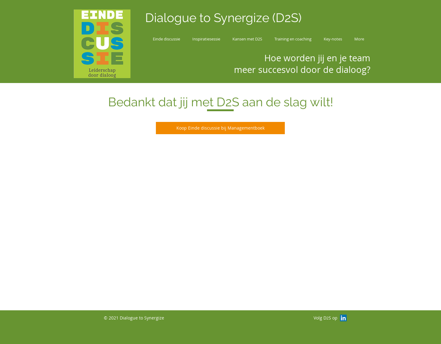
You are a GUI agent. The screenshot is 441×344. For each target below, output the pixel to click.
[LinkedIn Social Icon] (343, 318)
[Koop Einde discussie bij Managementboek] (220, 128)
